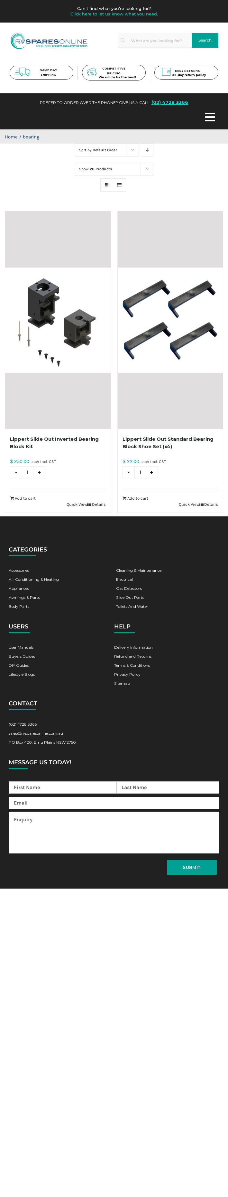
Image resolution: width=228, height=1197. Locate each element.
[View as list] (119, 185)
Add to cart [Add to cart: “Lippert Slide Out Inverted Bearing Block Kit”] (25, 498)
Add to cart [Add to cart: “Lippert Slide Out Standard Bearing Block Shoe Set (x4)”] (137, 498)
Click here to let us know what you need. (114, 13)
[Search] (205, 40)
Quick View (77, 504)
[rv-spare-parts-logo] (49, 33)
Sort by (98, 150)
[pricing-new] (92, 70)
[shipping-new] (22, 70)
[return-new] (166, 70)
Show (95, 169)
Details (99, 504)
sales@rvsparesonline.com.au (36, 733)
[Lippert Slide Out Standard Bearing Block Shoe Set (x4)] (170, 320)
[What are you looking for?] (155, 40)
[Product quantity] (27, 472)
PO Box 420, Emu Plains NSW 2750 (42, 742)
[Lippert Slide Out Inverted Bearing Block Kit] (58, 320)
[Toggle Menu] (136, 117)
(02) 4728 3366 (169, 102)
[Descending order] (147, 150)
